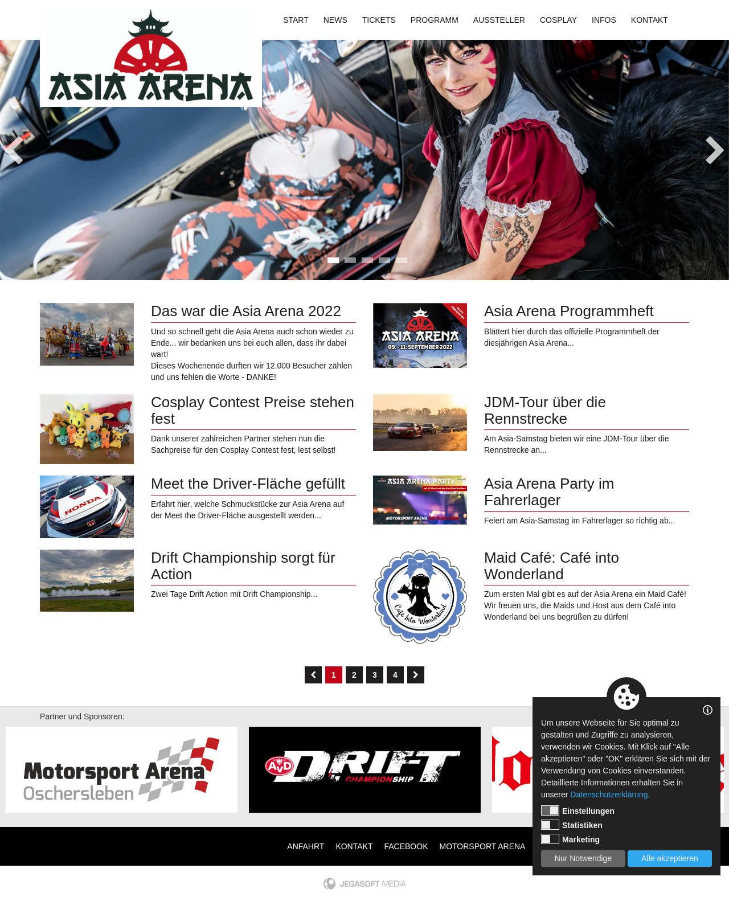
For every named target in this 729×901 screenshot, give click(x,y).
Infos (604, 19)
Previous (13, 147)
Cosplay (558, 19)
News (335, 19)
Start (296, 19)
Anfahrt (305, 846)
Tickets (379, 19)
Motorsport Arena (483, 846)
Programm (434, 19)
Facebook (406, 846)
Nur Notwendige (583, 858)
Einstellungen (578, 810)
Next (715, 147)
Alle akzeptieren (669, 858)
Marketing (570, 839)
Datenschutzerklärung (609, 794)
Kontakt (649, 19)
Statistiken (572, 825)
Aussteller (499, 19)
